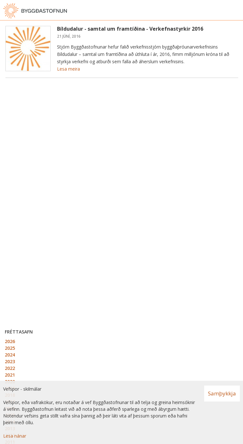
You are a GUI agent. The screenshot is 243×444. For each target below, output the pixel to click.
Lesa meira (68, 69)
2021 (10, 375)
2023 (10, 361)
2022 (10, 368)
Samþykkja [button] (222, 393)
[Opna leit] (223, 10)
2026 (10, 341)
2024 (10, 355)
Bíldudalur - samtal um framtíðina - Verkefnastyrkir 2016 (130, 28)
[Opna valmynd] (236, 11)
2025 (10, 348)
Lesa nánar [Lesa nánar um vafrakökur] (14, 436)
